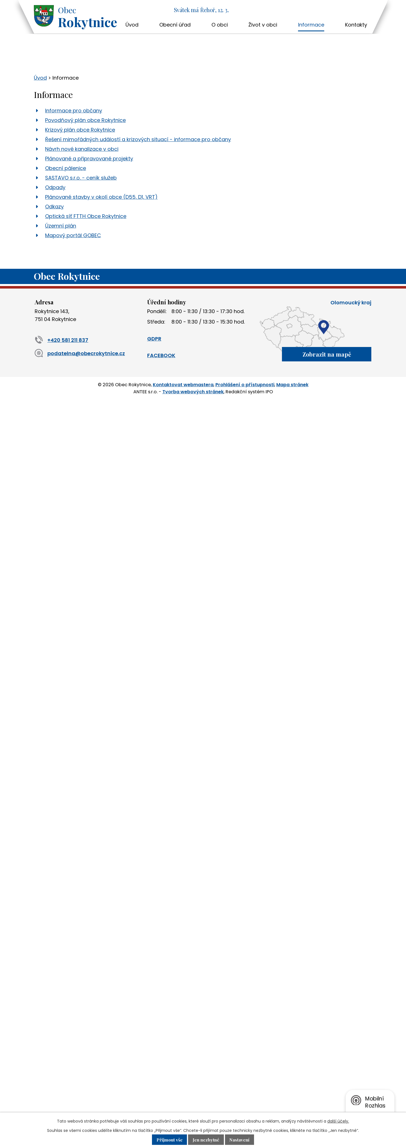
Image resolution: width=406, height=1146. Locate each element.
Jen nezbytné (206, 1139)
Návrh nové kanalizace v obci (81, 148)
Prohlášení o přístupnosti (244, 384)
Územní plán (60, 225)
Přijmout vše (167, 1139)
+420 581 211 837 (61, 340)
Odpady (55, 187)
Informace (311, 24)
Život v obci (262, 24)
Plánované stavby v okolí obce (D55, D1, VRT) (101, 196)
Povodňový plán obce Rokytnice (85, 120)
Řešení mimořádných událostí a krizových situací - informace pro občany (138, 139)
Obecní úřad (175, 24)
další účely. (338, 1121)
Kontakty (356, 24)
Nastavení (242, 1139)
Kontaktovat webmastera (183, 384)
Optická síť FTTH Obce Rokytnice (85, 216)
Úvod (131, 24)
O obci (219, 24)
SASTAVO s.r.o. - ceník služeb (81, 177)
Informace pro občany (73, 110)
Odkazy (54, 206)
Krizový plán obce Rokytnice (80, 129)
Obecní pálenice (65, 168)
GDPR (154, 338)
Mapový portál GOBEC (73, 235)
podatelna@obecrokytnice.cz (80, 353)
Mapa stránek (292, 384)
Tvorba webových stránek (193, 390)
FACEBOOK (161, 355)
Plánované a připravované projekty (89, 158)
